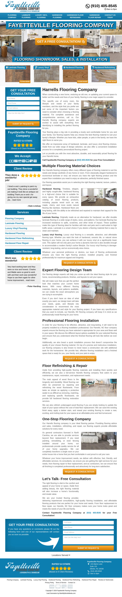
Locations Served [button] (61, 555)
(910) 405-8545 (101, 6)
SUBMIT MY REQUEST (23, 124)
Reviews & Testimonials (105, 580)
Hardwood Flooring (57, 16)
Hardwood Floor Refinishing (75, 16)
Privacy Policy (49, 582)
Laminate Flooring (26, 16)
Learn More (25, 82)
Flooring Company (12, 16)
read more (16, 200)
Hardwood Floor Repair (94, 16)
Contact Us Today (110, 16)
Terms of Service (61, 582)
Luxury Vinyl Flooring (41, 16)
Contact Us (71, 582)
